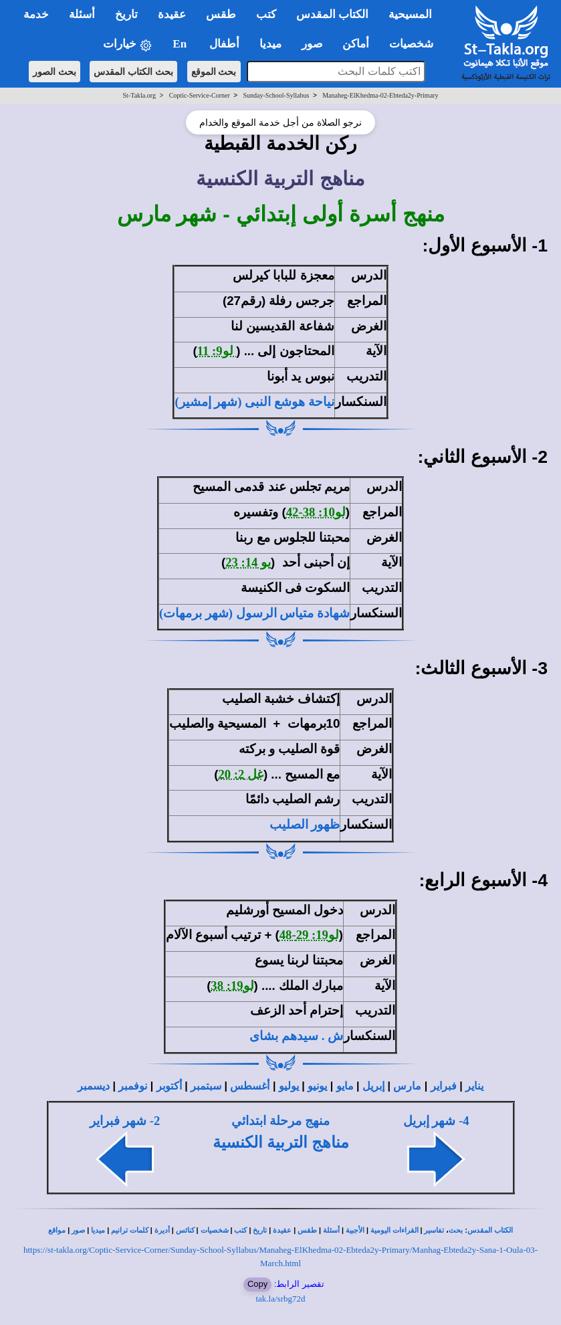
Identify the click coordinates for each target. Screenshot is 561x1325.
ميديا (98, 1230)
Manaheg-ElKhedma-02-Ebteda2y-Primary (380, 95)
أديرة (162, 1230)
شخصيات (215, 1230)
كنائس (185, 1230)
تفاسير (434, 1230)
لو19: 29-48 (309, 935)
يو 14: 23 (248, 562)
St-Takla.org (139, 95)
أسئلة (331, 1230)
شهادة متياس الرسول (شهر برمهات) (254, 613)
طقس (307, 1230)
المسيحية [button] (410, 14)
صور (78, 1230)
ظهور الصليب (304, 824)
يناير (474, 1086)
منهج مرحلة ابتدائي (280, 1121)
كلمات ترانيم (129, 1230)
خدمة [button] (36, 14)
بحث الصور (54, 71)
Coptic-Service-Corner (199, 95)
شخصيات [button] (415, 43)
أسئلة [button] (82, 14)
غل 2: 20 (240, 774)
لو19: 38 (232, 986)
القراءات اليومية (394, 1230)
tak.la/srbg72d (280, 1299)
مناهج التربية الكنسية (281, 1142)
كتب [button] (266, 14)
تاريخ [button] (126, 14)
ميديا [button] (270, 43)
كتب (240, 1230)
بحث (456, 1230)
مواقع (57, 1230)
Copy (257, 1284)
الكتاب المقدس (490, 1230)
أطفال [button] (224, 43)
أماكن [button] (355, 43)
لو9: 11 (217, 351)
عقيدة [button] (172, 14)
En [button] (181, 43)
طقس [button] (221, 14)
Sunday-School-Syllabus (276, 95)
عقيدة (282, 1230)
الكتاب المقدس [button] (332, 14)
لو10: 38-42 (316, 512)
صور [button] (312, 43)
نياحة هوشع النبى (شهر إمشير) (254, 402)
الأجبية (355, 1230)
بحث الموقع (214, 71)
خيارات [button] (127, 44)
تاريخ (260, 1230)
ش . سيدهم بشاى (296, 1036)
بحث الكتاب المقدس (133, 71)
